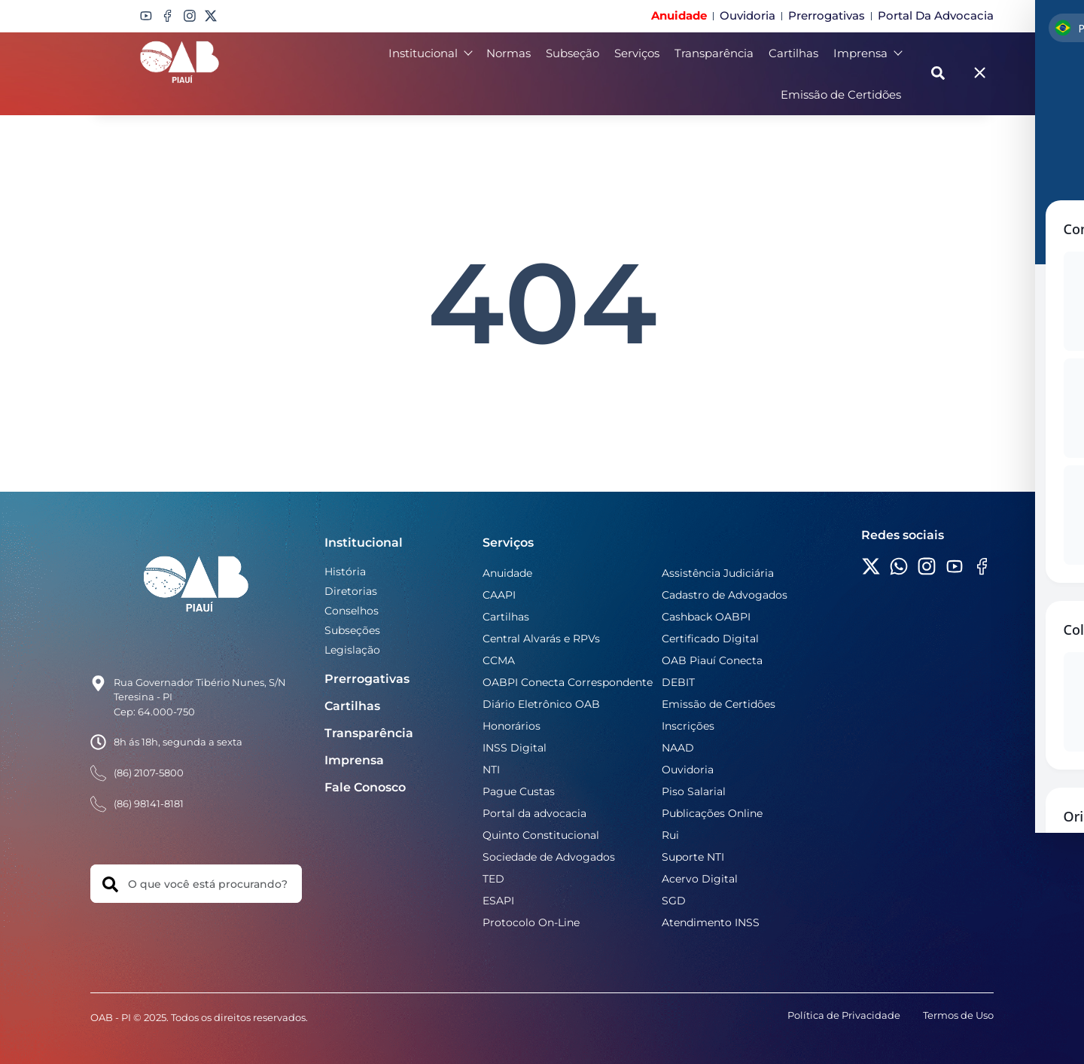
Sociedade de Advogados (549, 857)
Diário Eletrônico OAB (541, 704)
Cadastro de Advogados (724, 595)
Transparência (714, 53)
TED (493, 879)
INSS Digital (515, 748)
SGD (674, 900)
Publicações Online (712, 813)
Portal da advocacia (534, 813)
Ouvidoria (688, 769)
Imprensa (867, 53)
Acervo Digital (700, 879)
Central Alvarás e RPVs (541, 638)
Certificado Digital (710, 638)
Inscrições (688, 726)
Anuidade (507, 573)
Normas (508, 53)
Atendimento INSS (711, 922)
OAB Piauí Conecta (712, 660)
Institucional (429, 53)
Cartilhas (793, 53)
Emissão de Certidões (841, 94)
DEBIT (678, 682)
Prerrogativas (367, 679)
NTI (491, 769)
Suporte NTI (693, 857)
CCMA (499, 660)
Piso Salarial (694, 791)
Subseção (572, 53)
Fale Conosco (365, 787)
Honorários (511, 726)
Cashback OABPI (706, 616)
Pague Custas (519, 791)
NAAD (678, 748)
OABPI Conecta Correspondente (568, 682)
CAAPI (499, 595)
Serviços (636, 53)
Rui (670, 835)
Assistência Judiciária (718, 573)
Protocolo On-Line (531, 922)
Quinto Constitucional (541, 835)
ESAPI (498, 900)
